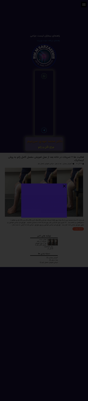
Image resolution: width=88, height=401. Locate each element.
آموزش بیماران (67, 163)
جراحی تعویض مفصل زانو (46, 163)
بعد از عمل (58, 163)
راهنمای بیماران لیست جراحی (45, 36)
